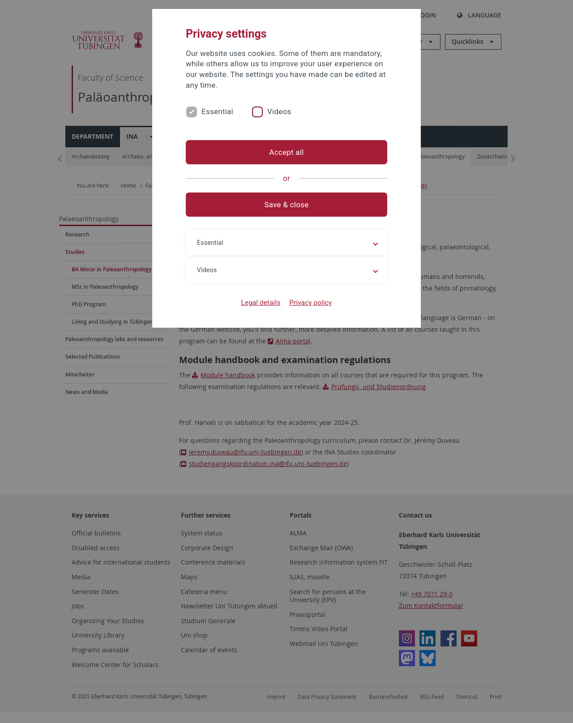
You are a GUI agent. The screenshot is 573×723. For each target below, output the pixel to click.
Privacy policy (310, 303)
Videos (279, 111)
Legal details (261, 303)
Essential (217, 111)
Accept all (286, 152)
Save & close (287, 204)
